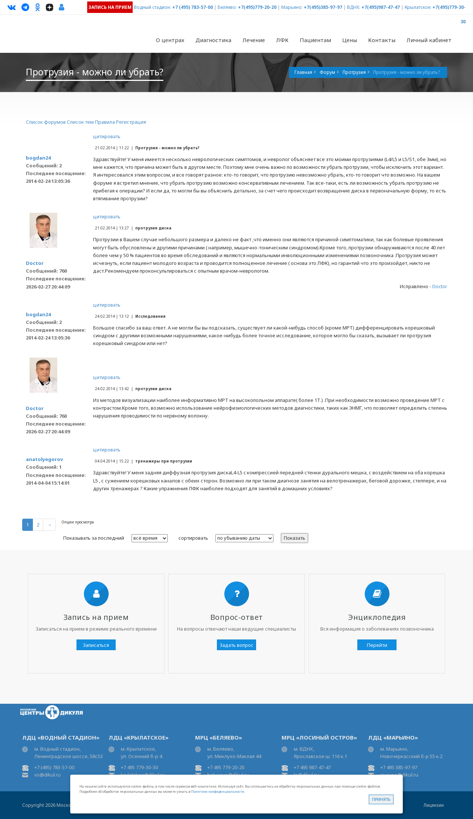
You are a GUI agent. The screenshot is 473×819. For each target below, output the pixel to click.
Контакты (381, 40)
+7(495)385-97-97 (323, 7)
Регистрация (131, 122)
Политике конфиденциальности (217, 791)
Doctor (35, 263)
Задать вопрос (236, 645)
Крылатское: (418, 7)
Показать (294, 538)
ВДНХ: (353, 7)
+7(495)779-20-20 (257, 7)
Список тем (80, 122)
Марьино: (292, 7)
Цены (349, 40)
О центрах (170, 40)
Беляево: (227, 7)
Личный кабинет (429, 40)
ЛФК (282, 40)
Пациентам (315, 40)
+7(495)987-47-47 (380, 7)
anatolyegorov (44, 459)
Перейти (377, 645)
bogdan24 (38, 157)
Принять (381, 799)
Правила (105, 122)
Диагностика (213, 40)
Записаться (96, 645)
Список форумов (46, 122)
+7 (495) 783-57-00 (192, 7)
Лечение (253, 40)
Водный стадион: (152, 7)
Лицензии (433, 805)
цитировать (106, 136)
